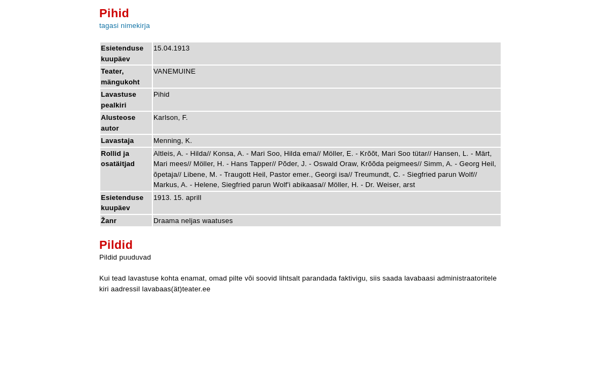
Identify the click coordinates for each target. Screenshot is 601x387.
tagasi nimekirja (124, 26)
